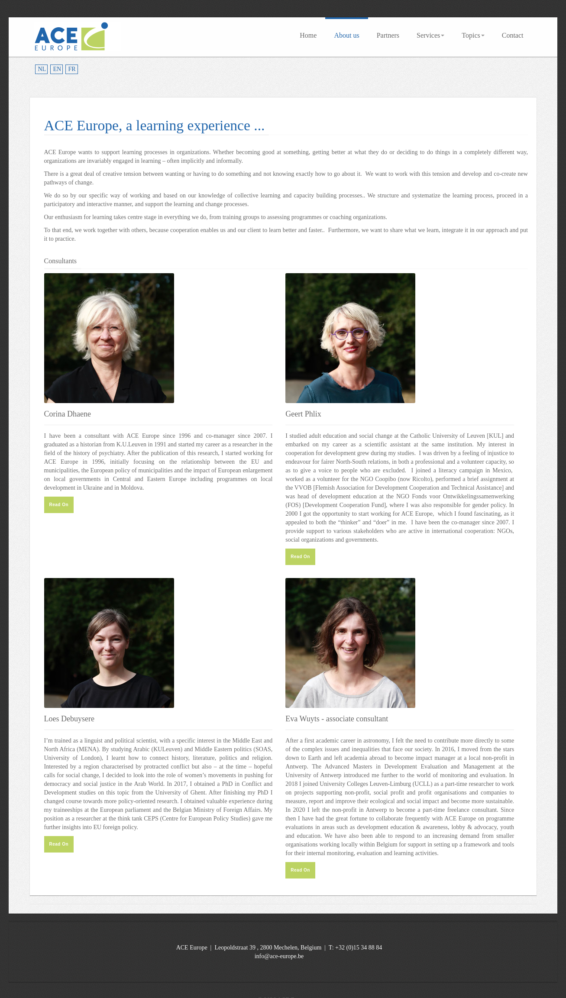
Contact (513, 35)
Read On (59, 504)
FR (72, 69)
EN (57, 69)
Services (430, 35)
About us (346, 35)
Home (308, 35)
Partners (388, 35)
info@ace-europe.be (279, 956)
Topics (473, 35)
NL (42, 69)
